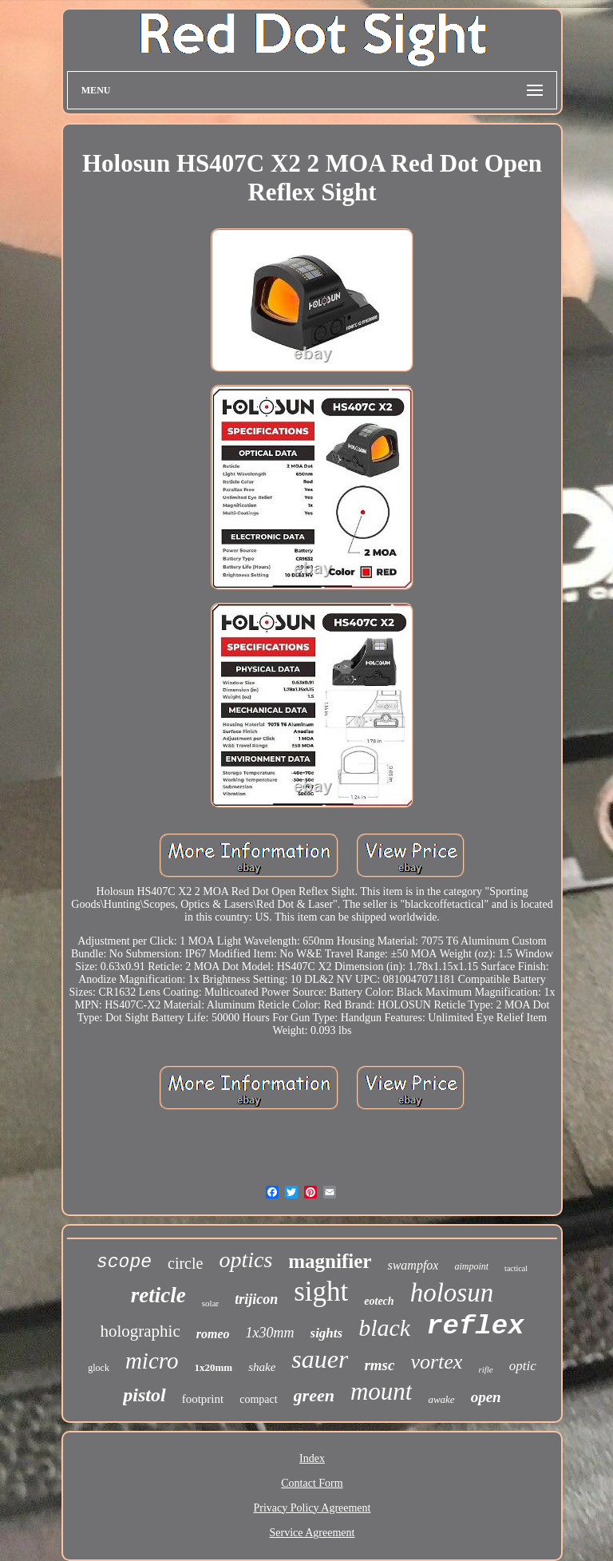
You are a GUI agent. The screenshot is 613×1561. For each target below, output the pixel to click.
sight (321, 1291)
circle (185, 1263)
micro (152, 1360)
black (384, 1327)
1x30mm (270, 1333)
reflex (475, 1326)
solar (210, 1303)
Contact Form (311, 1483)
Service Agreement (312, 1533)
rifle (485, 1369)
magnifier (329, 1261)
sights (326, 1333)
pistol (144, 1395)
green (314, 1395)
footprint (203, 1399)
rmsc (379, 1365)
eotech (379, 1301)
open (486, 1397)
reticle (158, 1295)
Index (312, 1458)
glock (98, 1367)
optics (245, 1259)
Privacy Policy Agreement (312, 1508)
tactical (516, 1268)
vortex (436, 1361)
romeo (213, 1334)
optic (522, 1365)
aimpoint (471, 1266)
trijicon (256, 1299)
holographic (140, 1331)
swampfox (412, 1265)
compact (258, 1399)
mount (381, 1391)
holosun (452, 1292)
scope (124, 1262)
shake (261, 1367)
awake (441, 1399)
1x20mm (214, 1367)
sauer (319, 1359)
